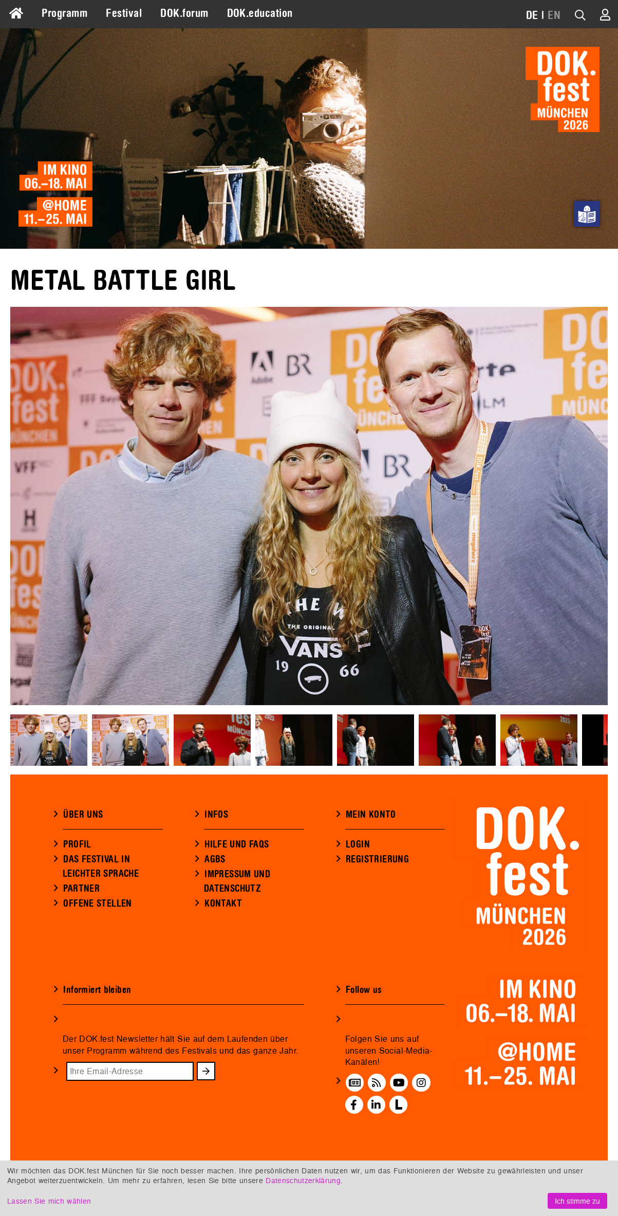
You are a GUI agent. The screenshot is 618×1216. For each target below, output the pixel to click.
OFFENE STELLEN (97, 903)
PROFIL (77, 844)
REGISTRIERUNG (377, 859)
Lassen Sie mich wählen (49, 1201)
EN (554, 15)
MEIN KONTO (371, 814)
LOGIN (358, 844)
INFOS (216, 814)
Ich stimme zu (577, 1201)
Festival (124, 13)
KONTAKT (223, 903)
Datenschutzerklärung (303, 1180)
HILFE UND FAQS (236, 844)
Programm (64, 13)
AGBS (215, 859)
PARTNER (81, 888)
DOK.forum (184, 13)
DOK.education (260, 13)
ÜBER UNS (83, 814)
